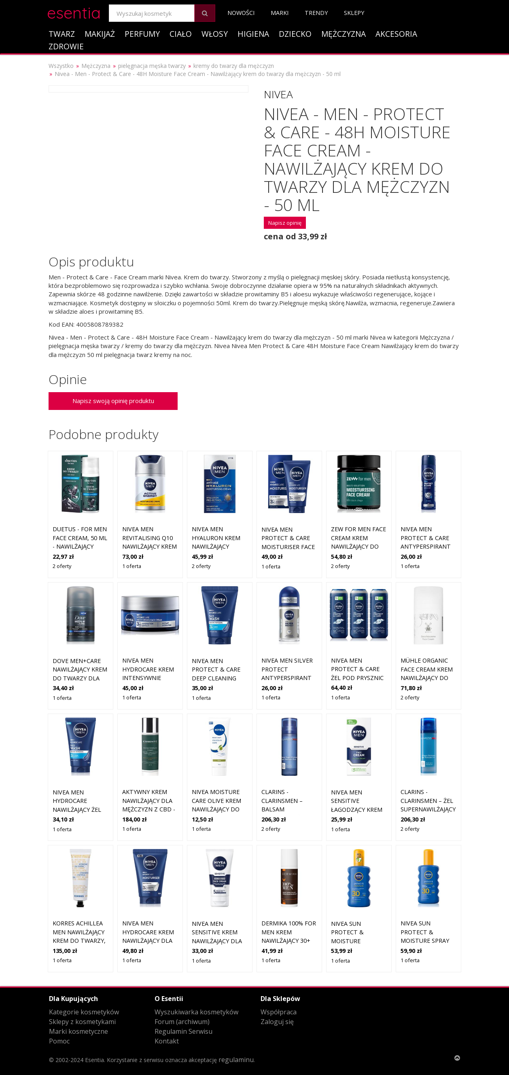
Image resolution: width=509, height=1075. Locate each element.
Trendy (316, 13)
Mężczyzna (343, 33)
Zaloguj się (277, 1021)
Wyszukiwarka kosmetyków (196, 1011)
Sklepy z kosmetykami (82, 1021)
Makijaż (100, 33)
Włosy (214, 33)
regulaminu (236, 1059)
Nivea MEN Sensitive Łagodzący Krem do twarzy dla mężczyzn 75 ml (356, 809)
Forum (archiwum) (182, 1021)
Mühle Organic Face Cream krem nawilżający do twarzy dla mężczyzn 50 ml (427, 678)
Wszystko (61, 66)
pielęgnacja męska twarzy (152, 66)
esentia (74, 11)
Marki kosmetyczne (78, 1031)
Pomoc (59, 1041)
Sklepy (354, 13)
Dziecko (295, 33)
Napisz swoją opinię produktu (113, 401)
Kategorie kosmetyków (84, 1011)
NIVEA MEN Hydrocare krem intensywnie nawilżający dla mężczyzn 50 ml (148, 678)
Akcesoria (396, 33)
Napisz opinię (284, 222)
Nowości (240, 13)
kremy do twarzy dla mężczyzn (233, 66)
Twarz (62, 33)
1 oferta (131, 566)
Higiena (253, 33)
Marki (279, 13)
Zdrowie (66, 46)
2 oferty (62, 566)
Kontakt (167, 1041)
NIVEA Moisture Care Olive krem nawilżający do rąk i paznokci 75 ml (218, 809)
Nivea (278, 94)
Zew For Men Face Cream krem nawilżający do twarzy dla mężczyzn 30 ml (358, 546)
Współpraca (279, 1011)
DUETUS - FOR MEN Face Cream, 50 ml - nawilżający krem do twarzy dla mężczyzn (80, 546)
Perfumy (142, 33)
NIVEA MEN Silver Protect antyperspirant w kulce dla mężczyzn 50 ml (287, 678)
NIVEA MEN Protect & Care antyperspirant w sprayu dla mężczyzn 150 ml (426, 546)
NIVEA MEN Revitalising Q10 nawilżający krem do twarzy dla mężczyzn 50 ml (149, 546)
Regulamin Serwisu (183, 1031)
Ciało (181, 33)
